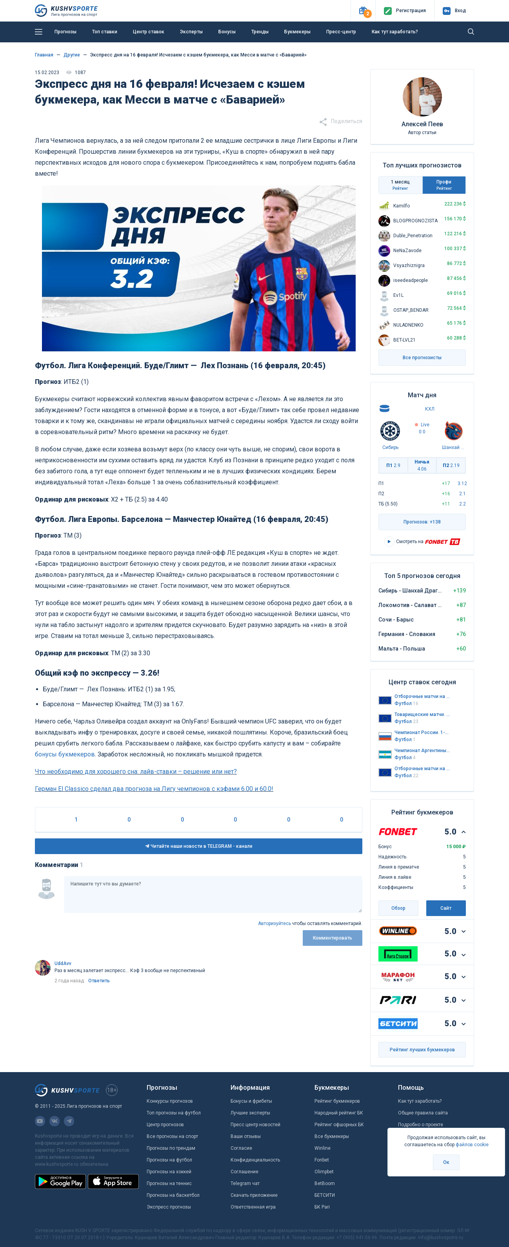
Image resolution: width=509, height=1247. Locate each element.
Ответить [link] (99, 980)
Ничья (421, 465)
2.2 (462, 504)
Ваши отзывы (246, 1136)
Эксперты (191, 32)
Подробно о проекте (420, 1124)
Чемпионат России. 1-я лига (422, 732)
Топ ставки (104, 32)
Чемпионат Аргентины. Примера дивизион (422, 750)
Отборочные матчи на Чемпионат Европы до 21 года (422, 768)
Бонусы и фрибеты (251, 1101)
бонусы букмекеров (65, 754)
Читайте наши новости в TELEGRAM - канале (199, 846)
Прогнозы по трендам (171, 1148)
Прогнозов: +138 (422, 522)
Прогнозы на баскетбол (173, 1195)
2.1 (462, 493)
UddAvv (63, 963)
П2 (451, 465)
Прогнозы (65, 32)
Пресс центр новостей (255, 1124)
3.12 (462, 483)
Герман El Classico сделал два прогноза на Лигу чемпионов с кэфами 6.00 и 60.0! (154, 789)
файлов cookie (472, 1144)
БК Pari (322, 1207)
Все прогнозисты (422, 357)
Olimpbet (324, 1171)
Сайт (445, 908)
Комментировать (332, 938)
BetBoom (324, 1183)
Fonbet (321, 1160)
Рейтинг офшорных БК (339, 1124)
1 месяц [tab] (400, 185)
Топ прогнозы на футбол (174, 1113)
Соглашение (244, 1171)
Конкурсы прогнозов (170, 1101)
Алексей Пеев (422, 124)
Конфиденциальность (255, 1160)
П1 (393, 465)
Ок (446, 1162)
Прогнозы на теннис (169, 1183)
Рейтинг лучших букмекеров (422, 1049)
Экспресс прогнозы (169, 1207)
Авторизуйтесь (274, 923)
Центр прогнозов (165, 1124)
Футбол (406, 703)
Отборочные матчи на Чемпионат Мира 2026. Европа (422, 696)
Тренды (260, 32)
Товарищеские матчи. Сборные (422, 714)
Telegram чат (245, 1183)
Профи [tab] (444, 185)
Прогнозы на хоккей (169, 1171)
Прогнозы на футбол (169, 1160)
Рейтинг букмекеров (337, 1101)
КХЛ (429, 409)
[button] (363, 11)
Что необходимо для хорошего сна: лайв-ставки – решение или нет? (136, 771)
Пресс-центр (341, 32)
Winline (322, 1148)
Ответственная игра (253, 1207)
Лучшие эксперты (250, 1113)
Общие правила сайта (423, 1113)
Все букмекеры (331, 1136)
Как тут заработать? (395, 32)
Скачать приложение (254, 1195)
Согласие (241, 1148)
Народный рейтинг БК (338, 1113)
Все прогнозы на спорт (172, 1136)
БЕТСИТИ (324, 1195)
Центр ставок (148, 32)
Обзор (398, 908)
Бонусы (227, 32)
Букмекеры (297, 32)
